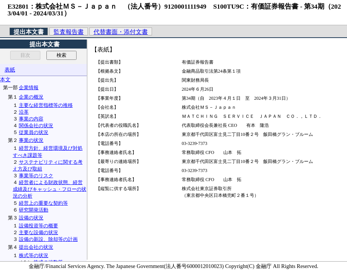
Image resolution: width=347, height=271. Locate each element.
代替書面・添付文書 (121, 32)
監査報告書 (69, 32)
